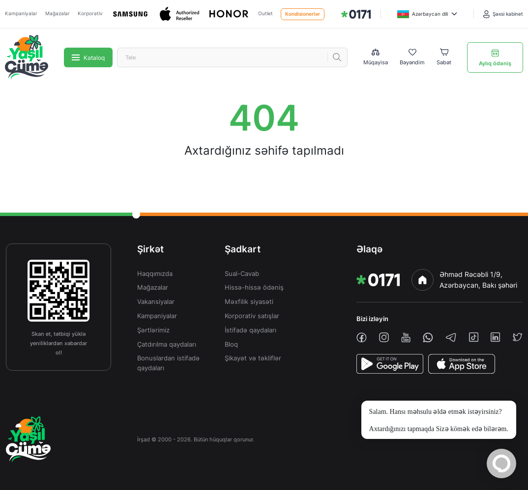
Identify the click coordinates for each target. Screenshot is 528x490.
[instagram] (384, 337)
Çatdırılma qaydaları (166, 344)
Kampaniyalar (21, 13)
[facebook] (361, 337)
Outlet (265, 13)
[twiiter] (517, 337)
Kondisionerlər (302, 14)
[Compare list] (375, 57)
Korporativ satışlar (252, 316)
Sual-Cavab (242, 273)
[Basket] (444, 57)
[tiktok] (473, 337)
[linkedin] (495, 337)
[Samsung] (131, 14)
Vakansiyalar (156, 301)
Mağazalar (57, 13)
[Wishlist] (412, 57)
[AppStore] (461, 364)
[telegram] (450, 337)
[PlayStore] (389, 364)
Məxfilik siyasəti (249, 301)
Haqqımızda (155, 273)
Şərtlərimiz (153, 330)
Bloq (231, 344)
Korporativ (90, 13)
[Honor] (229, 14)
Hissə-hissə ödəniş (254, 287)
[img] (356, 14)
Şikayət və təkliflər (253, 358)
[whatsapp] (428, 337)
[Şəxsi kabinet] (503, 14)
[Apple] (180, 14)
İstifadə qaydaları (250, 330)
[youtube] (406, 337)
